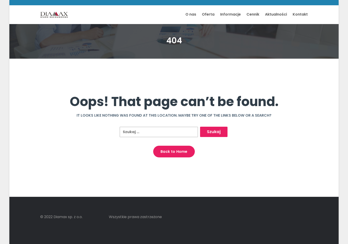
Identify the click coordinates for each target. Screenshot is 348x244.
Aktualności (276, 14)
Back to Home (174, 151)
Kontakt (300, 14)
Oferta (208, 14)
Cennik (252, 14)
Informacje (230, 14)
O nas (190, 14)
